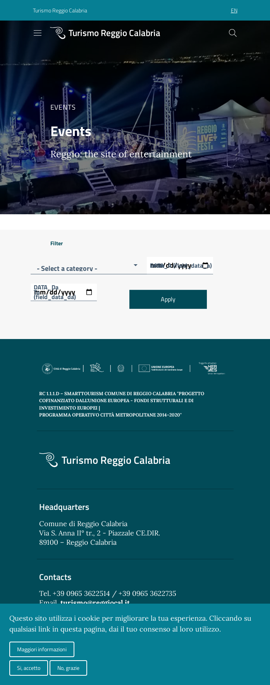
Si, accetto (28, 668)
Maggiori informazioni (42, 649)
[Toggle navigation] (37, 33)
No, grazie (68, 668)
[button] (60, 10)
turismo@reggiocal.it (95, 602)
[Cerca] (232, 33)
